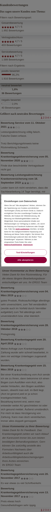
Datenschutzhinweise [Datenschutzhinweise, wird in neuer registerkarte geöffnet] (13, 245)
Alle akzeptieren (26, 260)
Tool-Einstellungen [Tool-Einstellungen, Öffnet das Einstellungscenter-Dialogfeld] (25, 252)
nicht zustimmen (22, 229)
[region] (25, 230)
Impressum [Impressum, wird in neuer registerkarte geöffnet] (28, 245)
